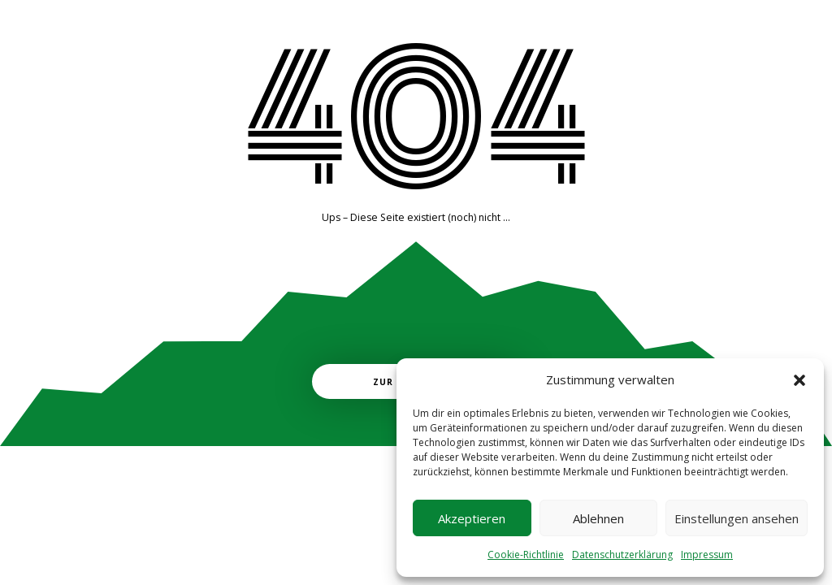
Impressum (707, 554)
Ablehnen (598, 518)
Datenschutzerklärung (622, 554)
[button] (799, 380)
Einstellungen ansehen (736, 518)
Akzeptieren (471, 518)
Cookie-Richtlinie (526, 554)
